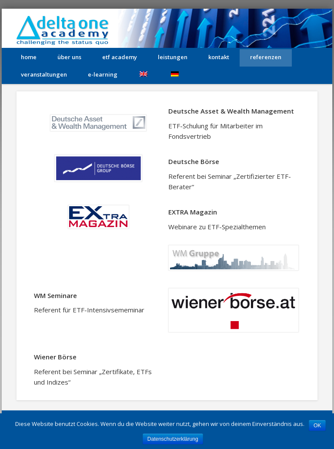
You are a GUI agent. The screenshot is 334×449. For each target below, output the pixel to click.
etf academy (119, 57)
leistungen (172, 57)
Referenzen (265, 57)
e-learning (102, 74)
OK (317, 425)
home (29, 57)
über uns (69, 57)
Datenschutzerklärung (172, 439)
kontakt (218, 57)
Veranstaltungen (44, 74)
